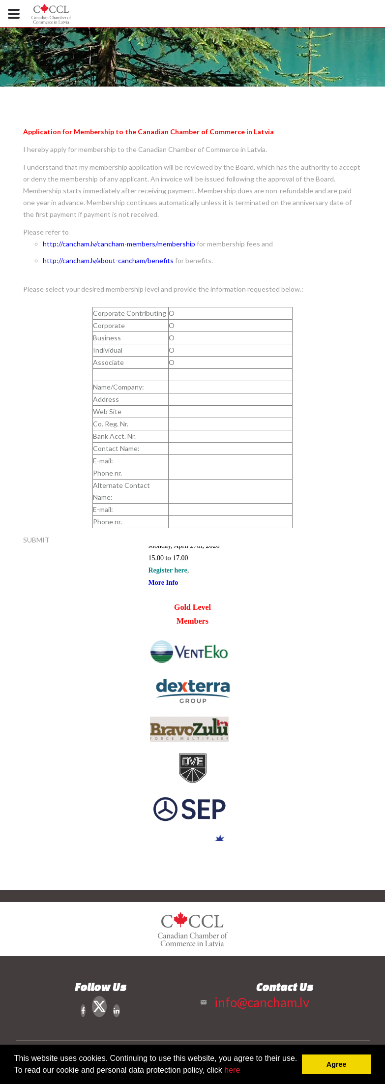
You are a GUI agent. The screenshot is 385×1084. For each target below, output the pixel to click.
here (232, 1070)
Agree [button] (336, 1064)
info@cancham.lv (261, 1002)
